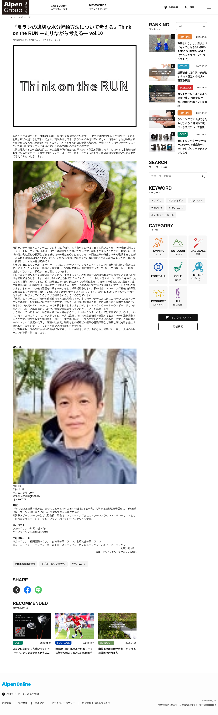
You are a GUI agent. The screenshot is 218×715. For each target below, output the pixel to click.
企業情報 (6, 703)
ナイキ (157, 200)
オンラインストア (181, 317)
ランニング (177, 207)
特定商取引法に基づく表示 (96, 703)
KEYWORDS (98, 7)
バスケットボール (164, 215)
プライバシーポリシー (63, 703)
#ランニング (55, 40)
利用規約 (39, 703)
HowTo (158, 207)
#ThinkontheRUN (20, 40)
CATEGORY (59, 7)
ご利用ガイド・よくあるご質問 (22, 694)
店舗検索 (173, 7)
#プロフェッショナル (39, 40)
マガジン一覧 (24, 17)
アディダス (177, 200)
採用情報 (23, 703)
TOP (13, 17)
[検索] (189, 7)
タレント (198, 200)
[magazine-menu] (209, 7)
